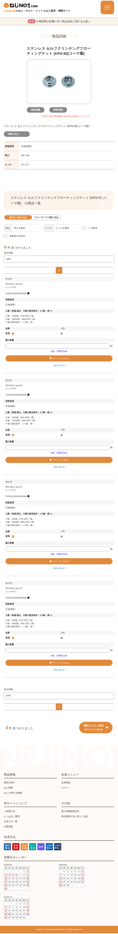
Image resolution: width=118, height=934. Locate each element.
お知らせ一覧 (10, 822)
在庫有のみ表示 (17, 236)
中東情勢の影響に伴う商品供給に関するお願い (59, 21)
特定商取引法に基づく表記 (74, 817)
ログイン (65, 788)
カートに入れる (59, 359)
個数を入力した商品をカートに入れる (96, 728)
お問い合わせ (59, 366)
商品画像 (36, 110)
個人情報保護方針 (70, 812)
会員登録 (65, 783)
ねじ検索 (8, 788)
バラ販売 (92, 228)
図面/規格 (59, 110)
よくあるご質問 (12, 817)
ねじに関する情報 (13, 793)
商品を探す (9, 783)
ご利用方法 (9, 812)
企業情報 (8, 827)
